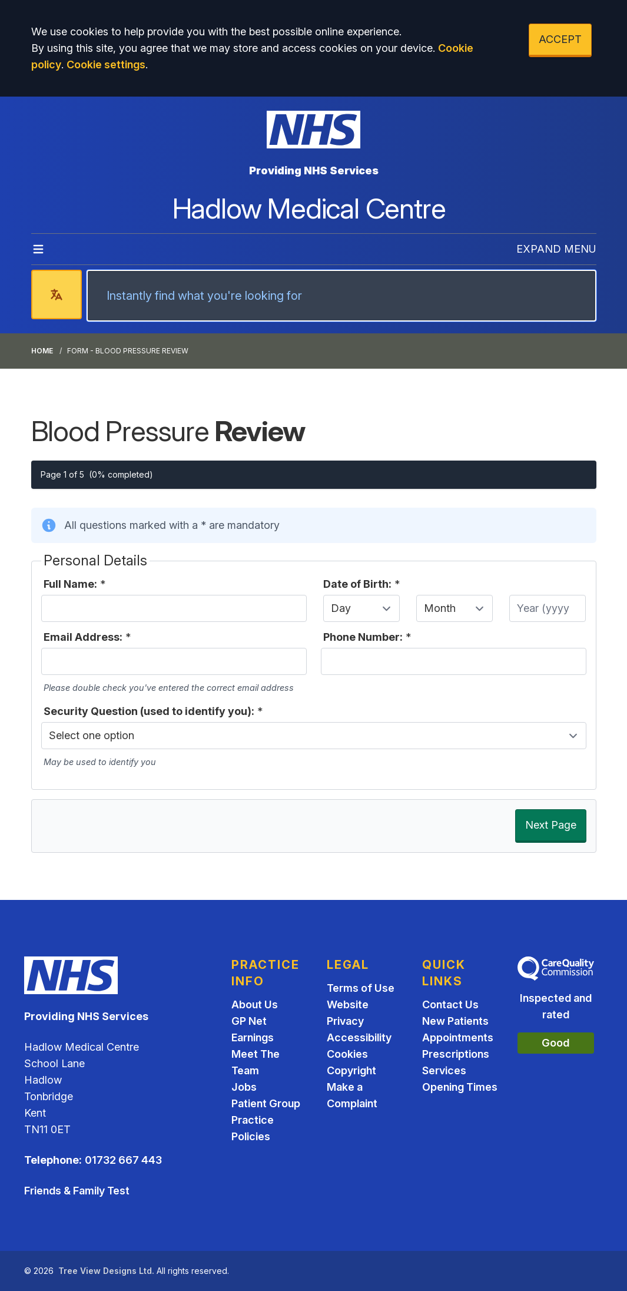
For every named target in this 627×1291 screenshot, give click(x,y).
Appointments (457, 1037)
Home (42, 350)
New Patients (455, 1021)
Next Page (550, 825)
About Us (254, 1004)
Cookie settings (106, 64)
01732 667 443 (123, 1160)
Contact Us (450, 1004)
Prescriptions (455, 1054)
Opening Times (459, 1087)
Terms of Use (360, 988)
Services (444, 1070)
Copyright (351, 1070)
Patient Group (265, 1103)
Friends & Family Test (77, 1190)
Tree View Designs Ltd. (106, 1271)
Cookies (347, 1054)
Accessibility (359, 1037)
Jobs (244, 1087)
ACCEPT (560, 39)
